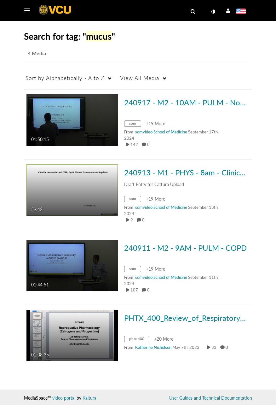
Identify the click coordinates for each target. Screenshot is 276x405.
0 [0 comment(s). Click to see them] (149, 144)
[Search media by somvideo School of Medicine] (161, 131)
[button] (29, 10)
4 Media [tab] (37, 53)
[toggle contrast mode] (213, 11)
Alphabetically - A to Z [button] (65, 78)
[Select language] (242, 12)
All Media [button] (139, 78)
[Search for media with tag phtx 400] (139, 340)
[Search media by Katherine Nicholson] (153, 347)
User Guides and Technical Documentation (210, 398)
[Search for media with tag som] (135, 124)
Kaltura (89, 398)
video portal (63, 398)
